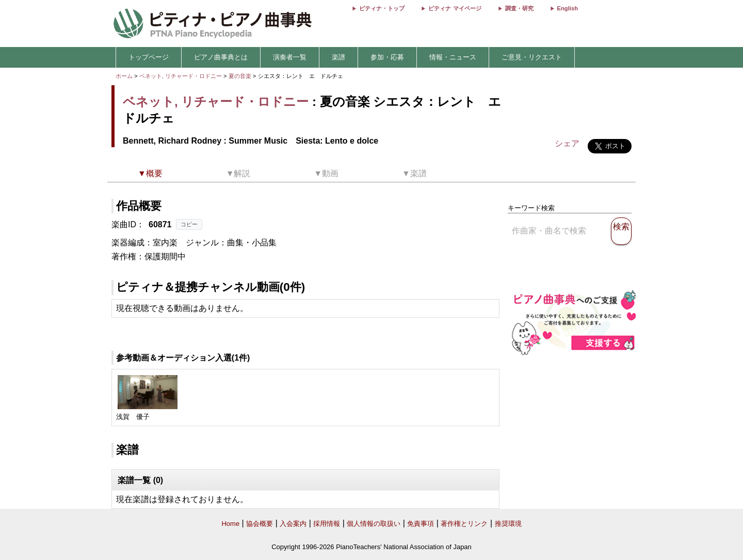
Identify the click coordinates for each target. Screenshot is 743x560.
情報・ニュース (452, 57)
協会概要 (259, 523)
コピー (189, 224)
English (567, 8)
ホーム (124, 76)
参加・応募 (387, 57)
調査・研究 (519, 8)
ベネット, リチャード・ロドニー (180, 76)
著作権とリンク (464, 523)
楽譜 (338, 57)
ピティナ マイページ (454, 8)
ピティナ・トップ (382, 8)
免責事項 (420, 523)
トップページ (148, 57)
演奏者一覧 (289, 57)
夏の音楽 (241, 76)
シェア (567, 143)
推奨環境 (508, 523)
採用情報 (326, 523)
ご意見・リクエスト (532, 57)
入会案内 (293, 523)
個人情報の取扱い (373, 523)
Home (230, 523)
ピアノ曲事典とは (221, 57)
